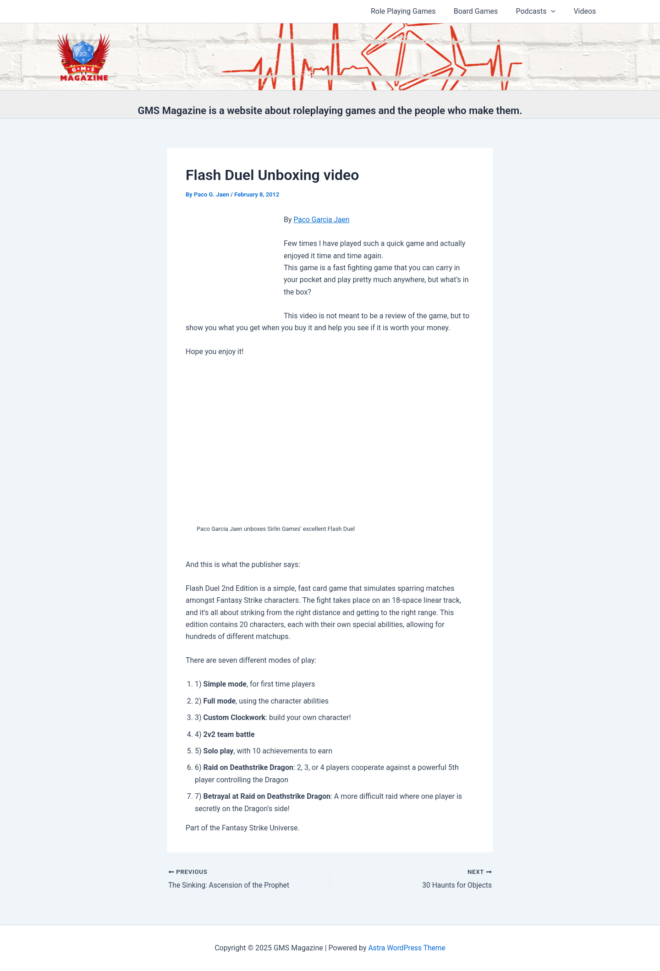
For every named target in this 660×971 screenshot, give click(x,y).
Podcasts (541, 11)
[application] (556, 11)
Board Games (484, 11)
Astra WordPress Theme (406, 948)
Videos (586, 11)
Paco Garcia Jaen (322, 219)
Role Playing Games (415, 11)
